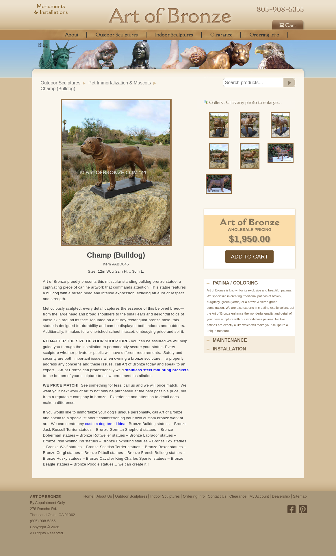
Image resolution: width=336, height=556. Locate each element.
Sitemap (300, 496)
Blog (43, 45)
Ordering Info (264, 35)
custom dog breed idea (105, 424)
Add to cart (249, 257)
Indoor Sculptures (174, 35)
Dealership (281, 496)
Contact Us (217, 496)
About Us (104, 496)
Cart (288, 23)
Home (88, 496)
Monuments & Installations (51, 10)
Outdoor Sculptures (117, 35)
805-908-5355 (280, 9)
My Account (259, 496)
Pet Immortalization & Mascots (119, 82)
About (71, 35)
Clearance (221, 35)
